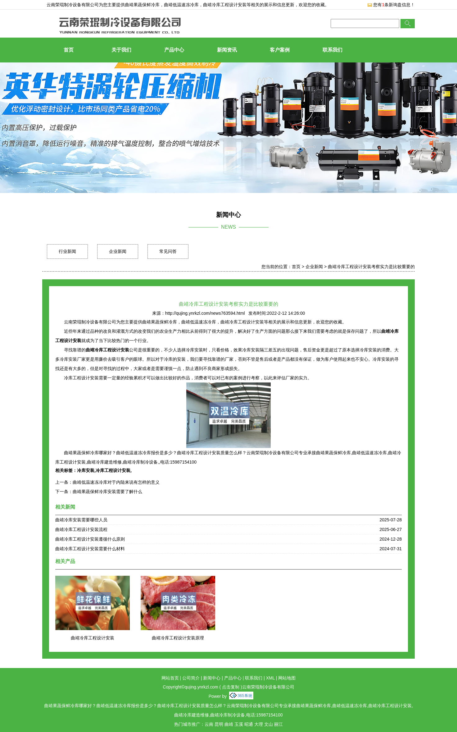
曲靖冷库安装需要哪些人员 (81, 519)
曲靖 (228, 724)
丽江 (278, 724)
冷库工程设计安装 (113, 470)
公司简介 (191, 677)
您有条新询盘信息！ (391, 4)
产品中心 (174, 50)
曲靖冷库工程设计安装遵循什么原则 (90, 539)
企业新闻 (117, 251)
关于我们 (121, 50)
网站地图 (287, 677)
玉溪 (238, 724)
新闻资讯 (227, 50)
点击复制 (230, 686)
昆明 (219, 724)
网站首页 (170, 677)
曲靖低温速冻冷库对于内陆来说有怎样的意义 (116, 482)
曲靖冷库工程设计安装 (92, 637)
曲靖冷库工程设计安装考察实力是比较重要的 (371, 266)
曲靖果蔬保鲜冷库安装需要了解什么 (107, 491)
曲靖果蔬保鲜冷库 (142, 4)
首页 (69, 50)
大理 (258, 724)
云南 (209, 724)
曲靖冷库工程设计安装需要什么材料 (90, 548)
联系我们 (332, 50)
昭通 (248, 724)
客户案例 (280, 50)
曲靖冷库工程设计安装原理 (178, 637)
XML (270, 677)
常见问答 (168, 251)
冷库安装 (85, 470)
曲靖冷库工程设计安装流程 (81, 529)
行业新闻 (67, 251)
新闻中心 (211, 677)
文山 (268, 724)
